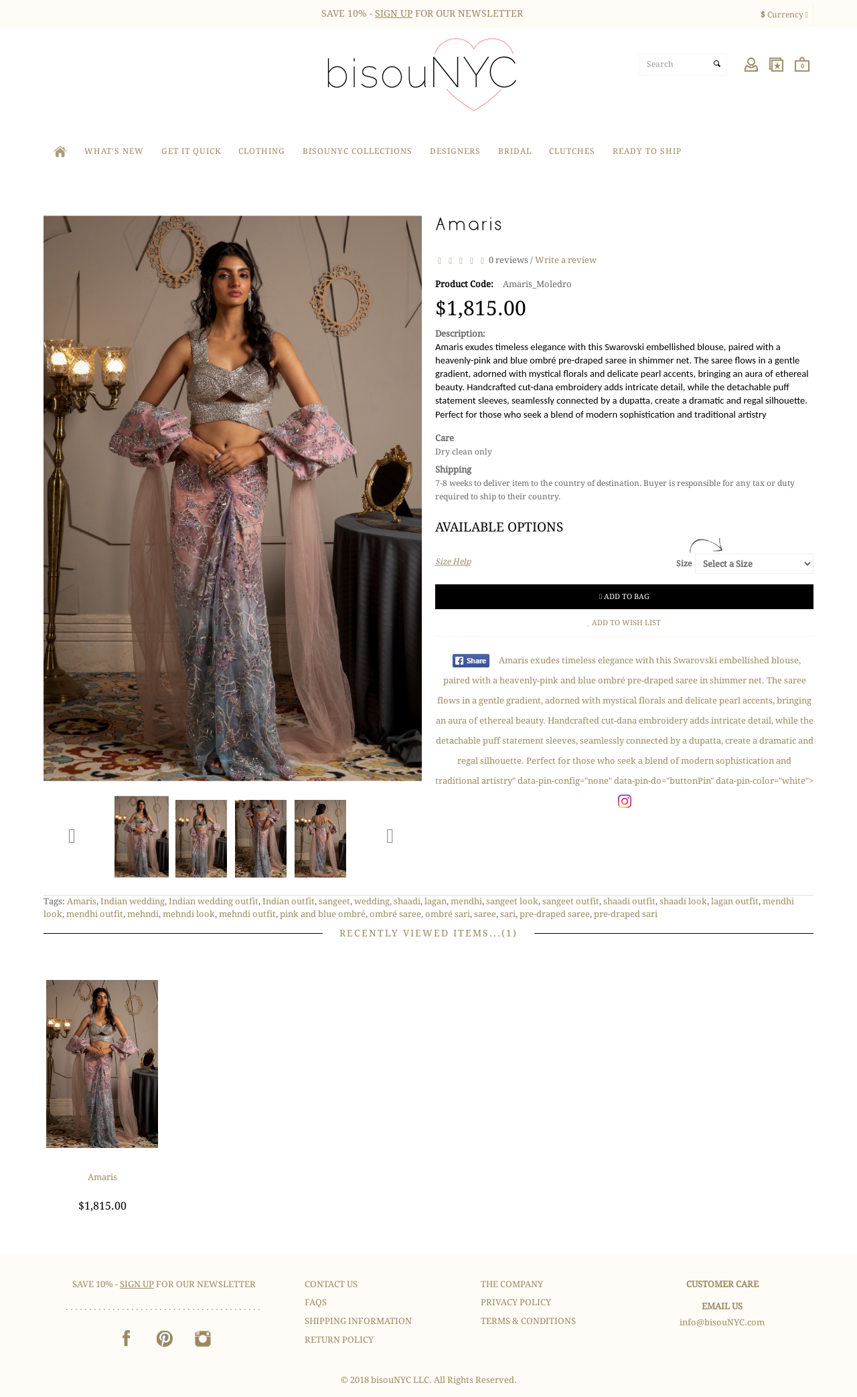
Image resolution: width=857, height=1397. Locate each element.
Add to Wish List (624, 623)
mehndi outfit (247, 914)
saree (485, 914)
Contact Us (331, 1284)
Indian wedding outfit (213, 901)
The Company (512, 1284)
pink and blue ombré (323, 914)
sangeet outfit (570, 901)
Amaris (81, 901)
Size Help (453, 561)
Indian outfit (288, 901)
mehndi (143, 914)
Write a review (566, 260)
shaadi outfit (629, 901)
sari (508, 914)
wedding (372, 901)
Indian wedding (132, 901)
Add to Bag (624, 596)
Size (684, 563)
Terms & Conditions (528, 1321)
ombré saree (395, 914)
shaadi (407, 901)
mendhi (466, 901)
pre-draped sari (625, 914)
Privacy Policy (516, 1302)
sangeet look (512, 901)
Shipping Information (358, 1321)
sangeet (334, 901)
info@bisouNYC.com (722, 1322)
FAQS (316, 1302)
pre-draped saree (555, 914)
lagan (435, 901)
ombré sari (447, 914)
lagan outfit (735, 901)
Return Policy (339, 1340)
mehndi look (189, 914)
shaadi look (683, 901)
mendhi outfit (94, 914)
